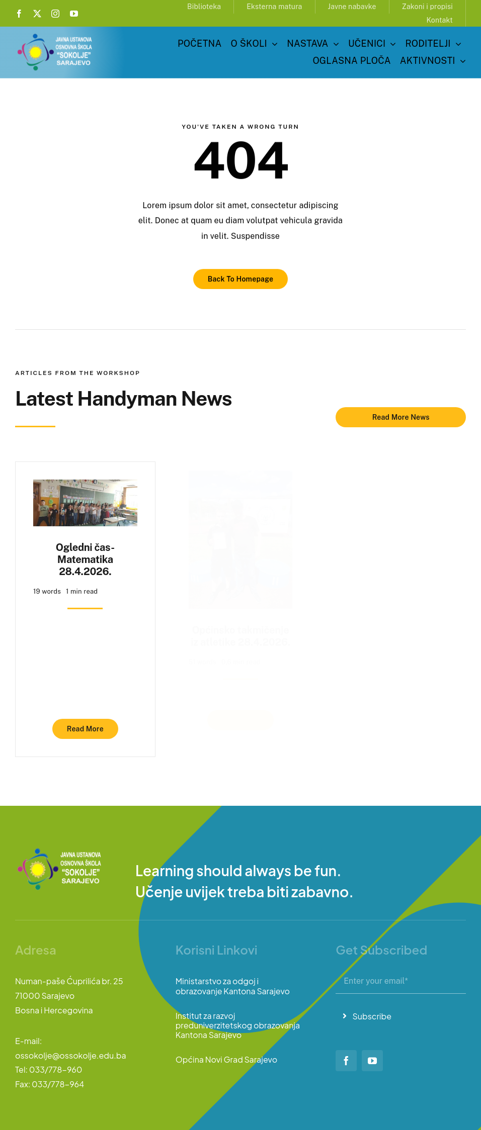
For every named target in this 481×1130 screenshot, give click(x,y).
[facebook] (19, 14)
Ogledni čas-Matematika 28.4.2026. (85, 555)
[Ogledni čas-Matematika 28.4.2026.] (85, 483)
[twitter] (37, 14)
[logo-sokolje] (55, 35)
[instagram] (55, 14)
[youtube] (74, 14)
